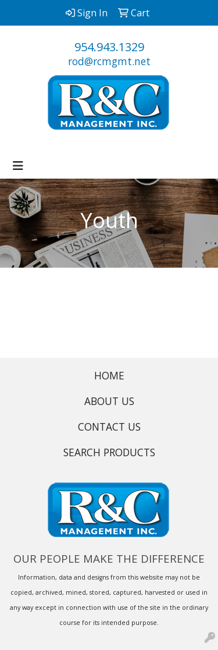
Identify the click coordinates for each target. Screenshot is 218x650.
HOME (109, 375)
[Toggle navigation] (18, 166)
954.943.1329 (109, 47)
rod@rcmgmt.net (109, 61)
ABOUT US (109, 401)
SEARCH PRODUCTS (109, 452)
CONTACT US (109, 427)
